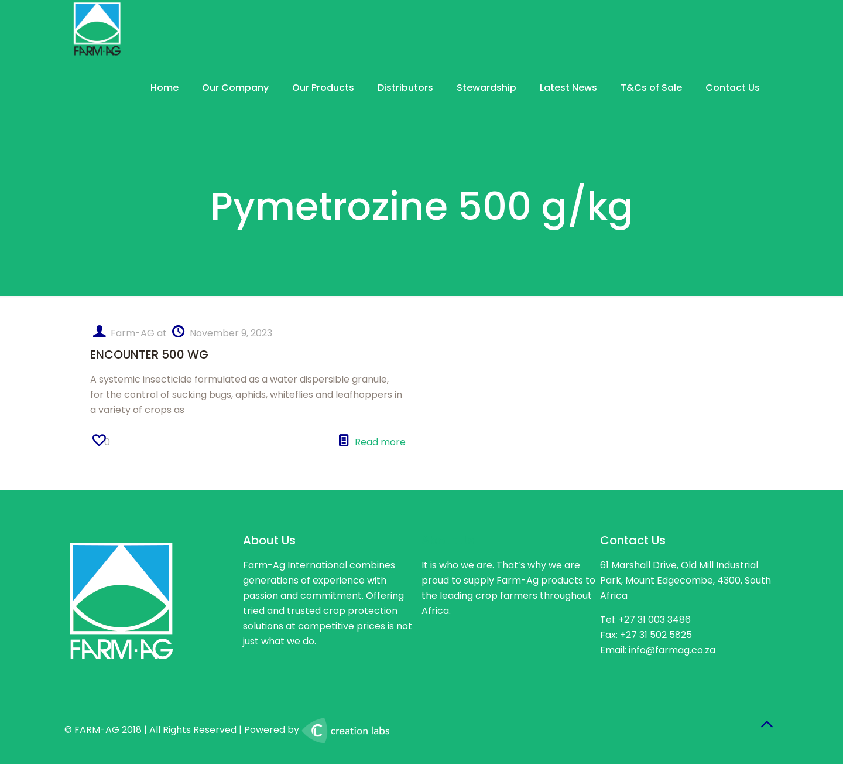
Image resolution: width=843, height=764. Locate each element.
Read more (380, 442)
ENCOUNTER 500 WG (149, 354)
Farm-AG (133, 333)
